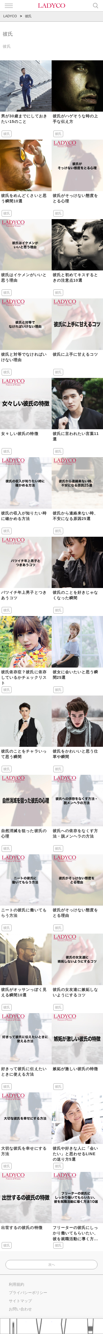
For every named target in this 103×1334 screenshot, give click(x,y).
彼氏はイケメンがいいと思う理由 (24, 277)
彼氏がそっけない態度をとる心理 (75, 198)
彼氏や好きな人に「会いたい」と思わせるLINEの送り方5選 (75, 1153)
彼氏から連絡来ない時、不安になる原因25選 (75, 516)
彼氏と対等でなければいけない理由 (24, 357)
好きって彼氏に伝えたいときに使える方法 (24, 1071)
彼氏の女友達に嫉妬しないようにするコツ (75, 992)
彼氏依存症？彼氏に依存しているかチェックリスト (24, 677)
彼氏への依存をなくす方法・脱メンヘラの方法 (75, 833)
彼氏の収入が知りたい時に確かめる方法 (24, 516)
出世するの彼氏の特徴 (22, 1227)
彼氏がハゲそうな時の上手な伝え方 (75, 119)
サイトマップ (20, 1301)
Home (13, 1326)
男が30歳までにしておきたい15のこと (24, 119)
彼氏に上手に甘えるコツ (75, 354)
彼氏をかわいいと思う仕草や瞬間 (75, 754)
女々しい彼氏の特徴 (19, 433)
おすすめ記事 (39, 1326)
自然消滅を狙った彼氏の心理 (24, 833)
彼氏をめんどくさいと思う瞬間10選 (24, 198)
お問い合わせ (20, 1309)
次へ (51, 1265)
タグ (65, 1326)
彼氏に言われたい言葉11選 (76, 436)
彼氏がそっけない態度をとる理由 (75, 913)
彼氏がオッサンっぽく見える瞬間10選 (24, 992)
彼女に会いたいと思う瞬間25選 (75, 675)
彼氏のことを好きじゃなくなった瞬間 (75, 595)
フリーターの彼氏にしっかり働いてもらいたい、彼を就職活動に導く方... (75, 1233)
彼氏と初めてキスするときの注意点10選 (75, 277)
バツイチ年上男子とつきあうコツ (24, 595)
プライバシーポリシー (28, 1292)
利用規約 (16, 1284)
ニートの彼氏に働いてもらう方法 (24, 913)
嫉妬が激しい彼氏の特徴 (75, 1069)
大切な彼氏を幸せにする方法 (24, 1151)
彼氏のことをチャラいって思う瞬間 (24, 754)
